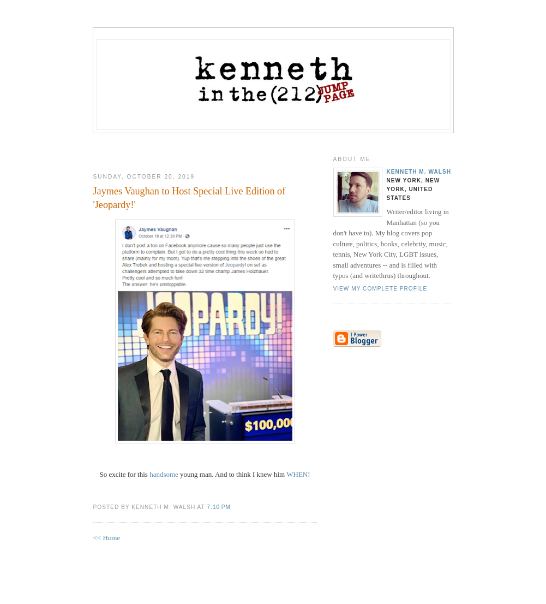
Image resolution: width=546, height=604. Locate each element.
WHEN (297, 474)
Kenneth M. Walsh (419, 172)
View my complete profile (380, 289)
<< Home (107, 538)
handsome (163, 474)
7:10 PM (218, 507)
